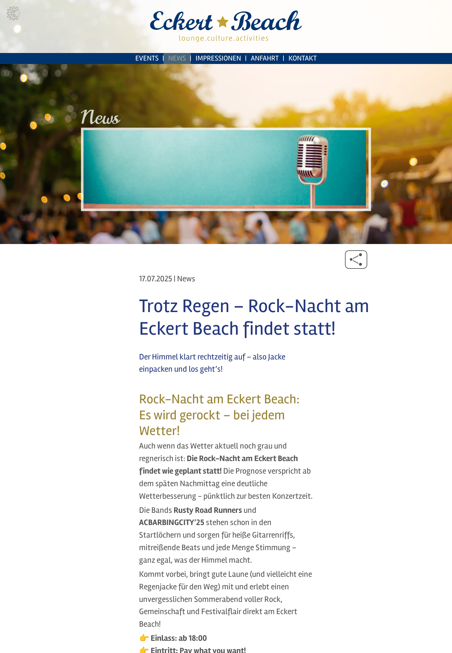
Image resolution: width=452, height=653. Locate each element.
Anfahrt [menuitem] (265, 72)
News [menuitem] (177, 72)
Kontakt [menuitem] (302, 72)
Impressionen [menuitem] (218, 72)
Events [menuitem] (147, 72)
